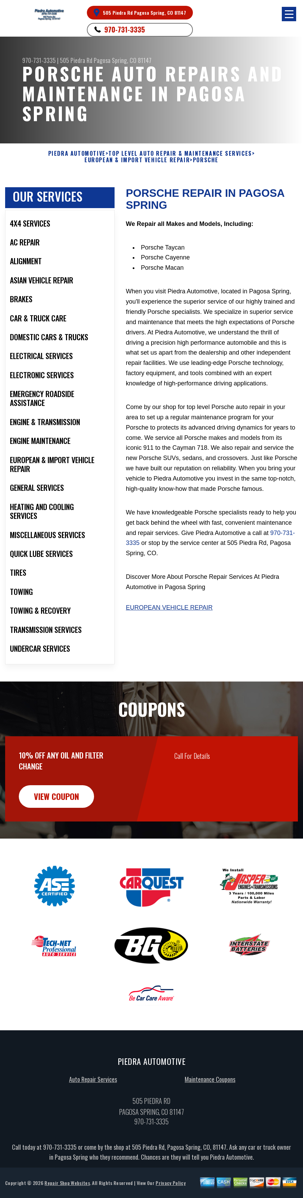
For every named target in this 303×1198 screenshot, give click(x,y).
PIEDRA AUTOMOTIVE (77, 153)
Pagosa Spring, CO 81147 (123, 60)
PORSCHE (206, 160)
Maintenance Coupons (210, 1112)
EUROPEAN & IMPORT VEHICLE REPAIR (137, 160)
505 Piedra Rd (76, 60)
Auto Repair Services (93, 1112)
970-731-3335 (124, 29)
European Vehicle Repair (169, 607)
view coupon (56, 830)
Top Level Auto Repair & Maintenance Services (180, 153)
